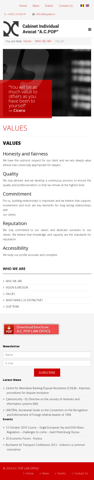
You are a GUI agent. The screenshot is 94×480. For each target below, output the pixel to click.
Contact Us (66, 6)
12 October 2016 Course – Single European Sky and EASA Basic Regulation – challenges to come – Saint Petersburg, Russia (45, 430)
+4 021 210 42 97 (16, 14)
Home (23, 6)
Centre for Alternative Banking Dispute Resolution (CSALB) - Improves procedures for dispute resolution (48, 390)
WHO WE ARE (43, 41)
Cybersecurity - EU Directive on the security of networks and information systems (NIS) (43, 401)
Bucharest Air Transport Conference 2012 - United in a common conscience (45, 447)
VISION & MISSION (17, 287)
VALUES (10, 294)
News (36, 6)
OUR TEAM (12, 306)
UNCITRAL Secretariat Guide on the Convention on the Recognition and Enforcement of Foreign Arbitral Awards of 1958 (47, 412)
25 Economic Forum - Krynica (24, 438)
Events (49, 6)
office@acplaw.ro (45, 14)
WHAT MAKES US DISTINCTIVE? (24, 300)
